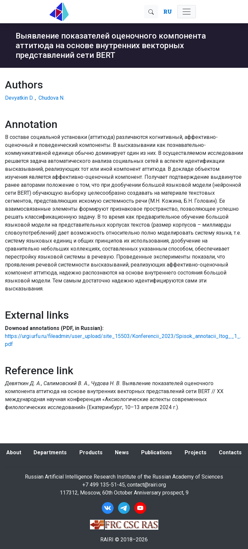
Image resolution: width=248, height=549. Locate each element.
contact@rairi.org (146, 485)
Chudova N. (51, 98)
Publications (156, 452)
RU (167, 11)
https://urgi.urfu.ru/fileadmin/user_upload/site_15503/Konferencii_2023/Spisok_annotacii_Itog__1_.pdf (123, 340)
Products (91, 452)
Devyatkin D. (19, 98)
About (13, 452)
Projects (196, 452)
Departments (50, 452)
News (122, 452)
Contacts (230, 452)
